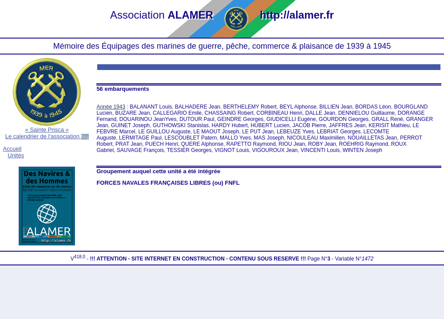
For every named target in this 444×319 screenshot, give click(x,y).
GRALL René (387, 119)
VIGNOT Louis (231, 150)
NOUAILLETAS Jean (372, 138)
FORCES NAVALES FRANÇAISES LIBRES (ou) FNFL (167, 182)
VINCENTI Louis (320, 150)
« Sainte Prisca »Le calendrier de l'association (47, 133)
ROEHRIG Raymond (363, 144)
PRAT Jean (128, 144)
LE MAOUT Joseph (216, 131)
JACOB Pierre (309, 125)
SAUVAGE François (140, 150)
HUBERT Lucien (269, 125)
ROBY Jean (322, 144)
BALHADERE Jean (197, 107)
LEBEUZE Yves (295, 131)
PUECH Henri (161, 144)
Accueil (12, 148)
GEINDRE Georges (240, 119)
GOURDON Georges (344, 119)
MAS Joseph (269, 138)
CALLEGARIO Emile (177, 113)
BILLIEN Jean (335, 107)
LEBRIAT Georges (339, 131)
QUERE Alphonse (202, 144)
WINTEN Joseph (362, 150)
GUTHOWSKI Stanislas (181, 125)
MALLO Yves (235, 138)
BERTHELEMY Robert (250, 107)
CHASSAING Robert (229, 113)
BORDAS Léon (373, 107)
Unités (16, 155)
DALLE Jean (320, 113)
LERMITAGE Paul (140, 138)
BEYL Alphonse (298, 107)
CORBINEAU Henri (279, 113)
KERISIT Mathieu (389, 125)
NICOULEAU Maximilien (316, 138)
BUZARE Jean (132, 113)
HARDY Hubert (230, 125)
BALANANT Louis (151, 107)
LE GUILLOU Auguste (164, 131)
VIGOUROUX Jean (275, 150)
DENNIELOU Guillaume (366, 113)
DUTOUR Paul (196, 119)
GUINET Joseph (130, 125)
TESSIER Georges (189, 150)
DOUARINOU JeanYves (148, 119)
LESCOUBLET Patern (191, 138)
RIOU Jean (292, 144)
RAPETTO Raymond (251, 144)
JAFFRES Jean (347, 125)
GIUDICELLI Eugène (291, 119)
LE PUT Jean (258, 131)
